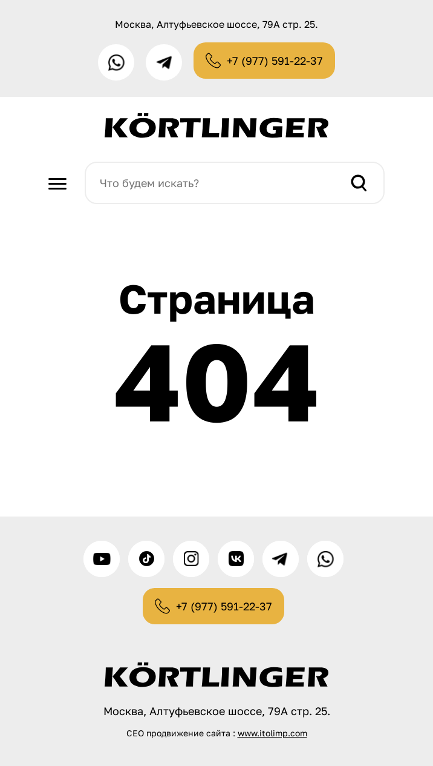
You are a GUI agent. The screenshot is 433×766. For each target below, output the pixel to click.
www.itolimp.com (272, 733)
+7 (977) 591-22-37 (275, 60)
